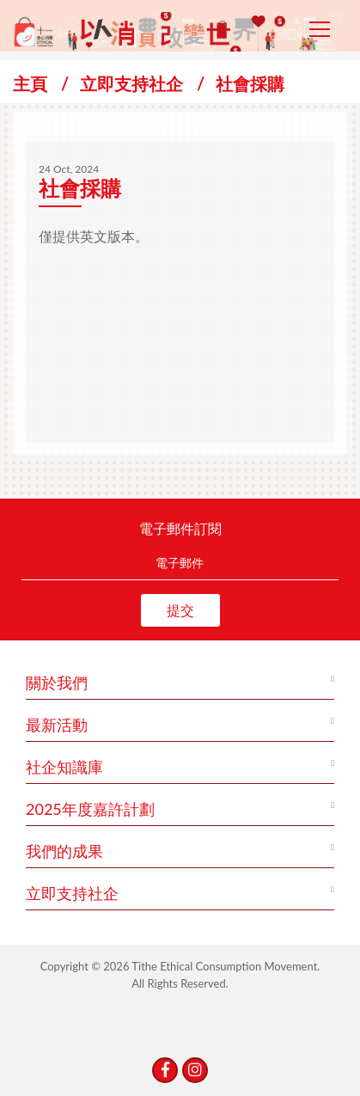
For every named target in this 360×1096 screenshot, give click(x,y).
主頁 (30, 83)
